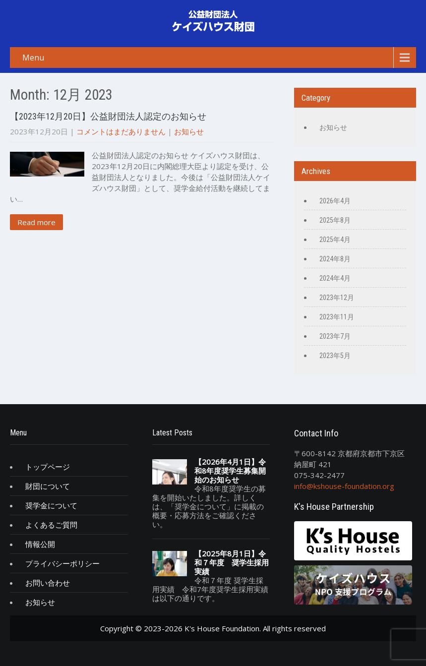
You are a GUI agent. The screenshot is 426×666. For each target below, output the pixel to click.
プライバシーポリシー (62, 563)
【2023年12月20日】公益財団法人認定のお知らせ (108, 116)
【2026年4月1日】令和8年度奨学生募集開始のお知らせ (230, 470)
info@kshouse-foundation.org (344, 486)
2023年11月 (336, 317)
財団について (47, 486)
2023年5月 (335, 356)
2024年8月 (335, 259)
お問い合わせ (47, 583)
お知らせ (189, 131)
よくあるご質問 (51, 525)
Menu (33, 57)
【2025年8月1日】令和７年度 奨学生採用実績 (231, 562)
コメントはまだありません (121, 131)
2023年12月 (336, 298)
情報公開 (40, 544)
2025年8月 (335, 220)
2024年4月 (335, 278)
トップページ (47, 467)
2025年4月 (335, 239)
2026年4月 (335, 201)
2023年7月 (335, 336)
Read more (36, 222)
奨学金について (51, 505)
